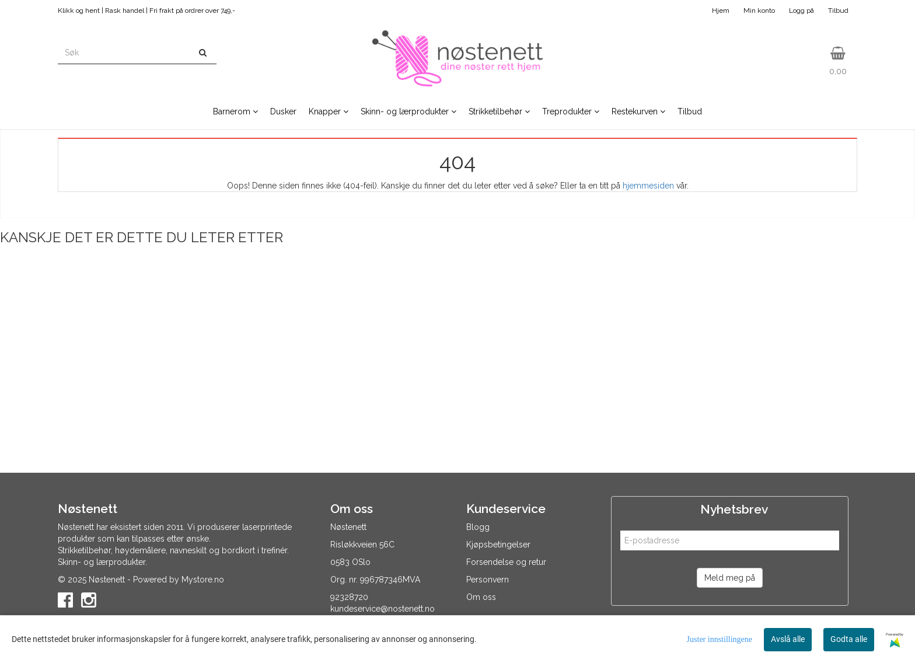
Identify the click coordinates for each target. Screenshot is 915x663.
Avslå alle (788, 639)
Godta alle (848, 639)
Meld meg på (729, 577)
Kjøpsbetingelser (498, 544)
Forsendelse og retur (506, 562)
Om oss (481, 597)
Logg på (801, 10)
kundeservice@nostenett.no (382, 608)
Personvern (487, 579)
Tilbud (838, 10)
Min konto (759, 10)
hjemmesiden (648, 185)
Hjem (720, 10)
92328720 (349, 597)
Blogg (478, 527)
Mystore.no (202, 579)
